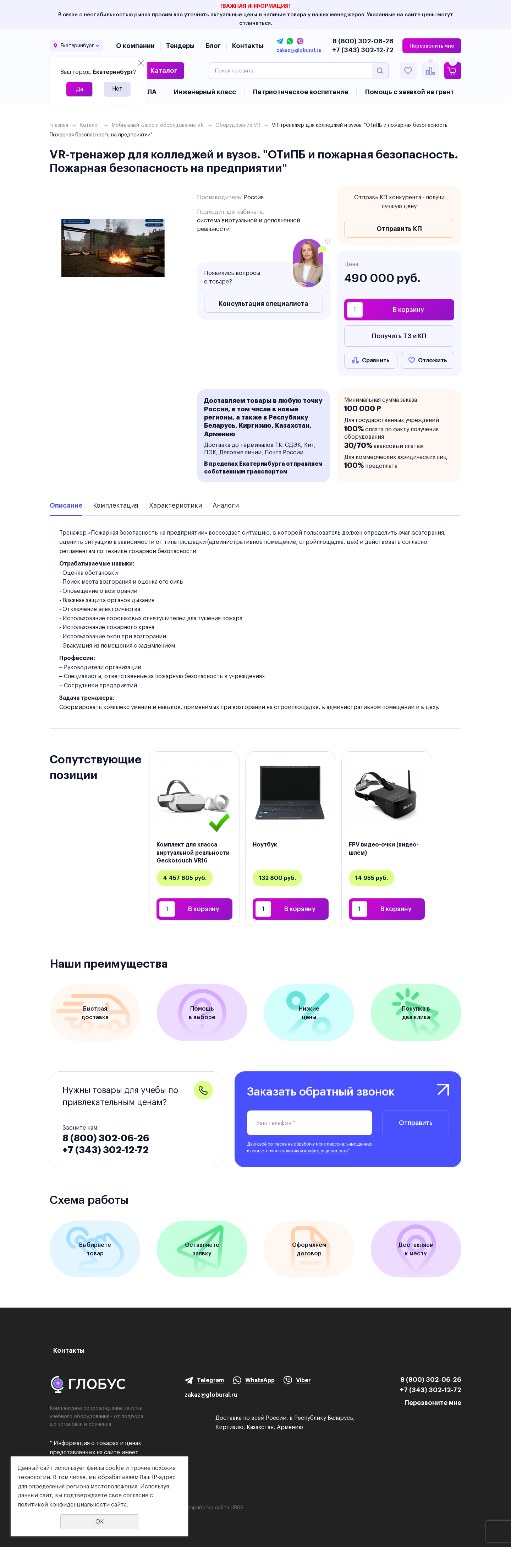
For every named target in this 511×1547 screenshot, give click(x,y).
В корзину (408, 309)
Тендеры (180, 45)
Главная (59, 125)
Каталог (163, 70)
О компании (135, 45)
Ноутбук (265, 844)
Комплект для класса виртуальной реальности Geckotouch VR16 (193, 852)
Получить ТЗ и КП (399, 335)
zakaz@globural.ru (299, 50)
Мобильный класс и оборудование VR (157, 125)
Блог (213, 45)
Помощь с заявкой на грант (409, 91)
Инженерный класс (205, 91)
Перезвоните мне (433, 1402)
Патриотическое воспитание (300, 91)
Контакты (247, 45)
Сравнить (376, 360)
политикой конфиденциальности (315, 1150)
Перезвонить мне (432, 46)
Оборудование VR (237, 125)
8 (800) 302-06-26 (363, 41)
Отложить (432, 360)
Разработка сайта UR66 (214, 1507)
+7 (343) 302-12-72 (363, 50)
